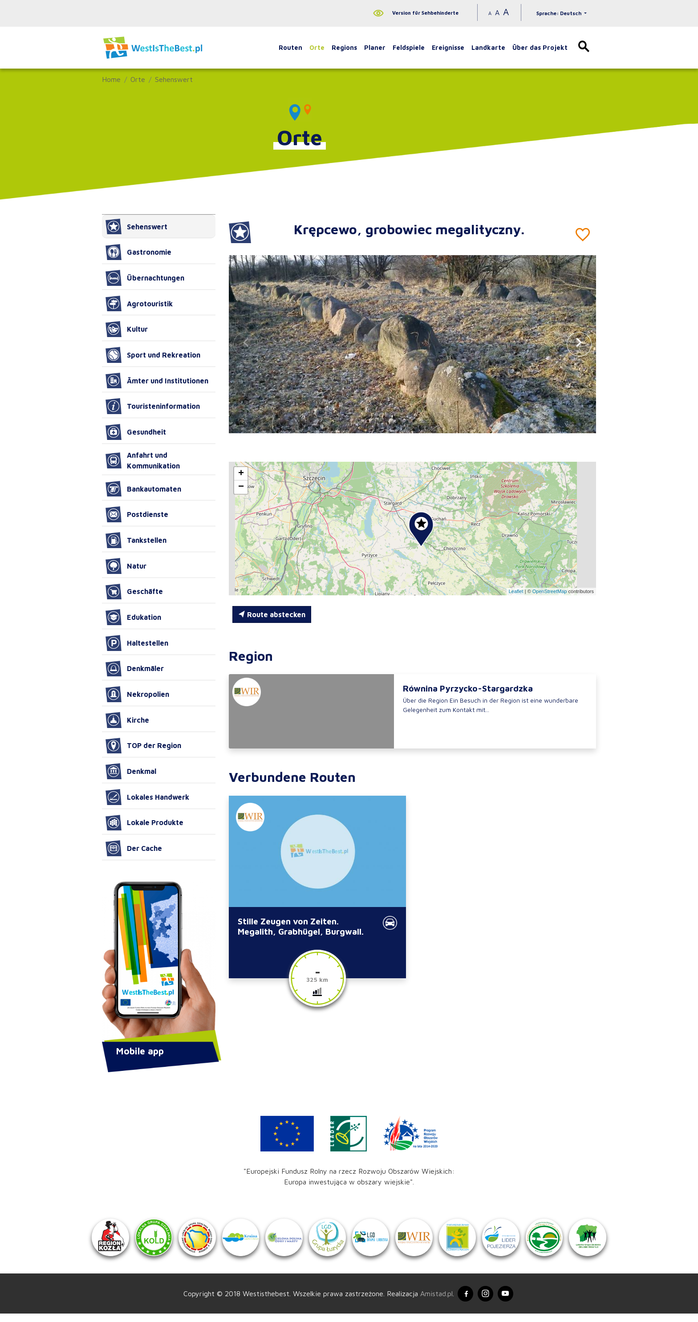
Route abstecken (271, 614)
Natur (126, 566)
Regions (344, 47)
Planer (375, 47)
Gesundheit (136, 432)
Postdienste (137, 514)
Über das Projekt (540, 47)
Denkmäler (135, 669)
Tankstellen (136, 540)
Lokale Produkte (144, 823)
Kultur (127, 329)
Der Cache (134, 848)
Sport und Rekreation (153, 355)
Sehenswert (174, 79)
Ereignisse (448, 47)
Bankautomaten (143, 489)
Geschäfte (134, 592)
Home (111, 79)
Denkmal (131, 771)
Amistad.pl (432, 1301)
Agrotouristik (139, 304)
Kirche (127, 720)
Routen (290, 47)
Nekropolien (137, 694)
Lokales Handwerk (147, 797)
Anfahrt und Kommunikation (143, 460)
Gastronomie (138, 252)
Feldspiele (409, 47)
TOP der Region (143, 746)
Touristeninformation (153, 406)
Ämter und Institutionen (157, 381)
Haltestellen (137, 643)
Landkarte (488, 47)
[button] (579, 344)
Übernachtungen (145, 278)
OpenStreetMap (549, 591)
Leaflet (516, 591)
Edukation (133, 617)
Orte (317, 47)
